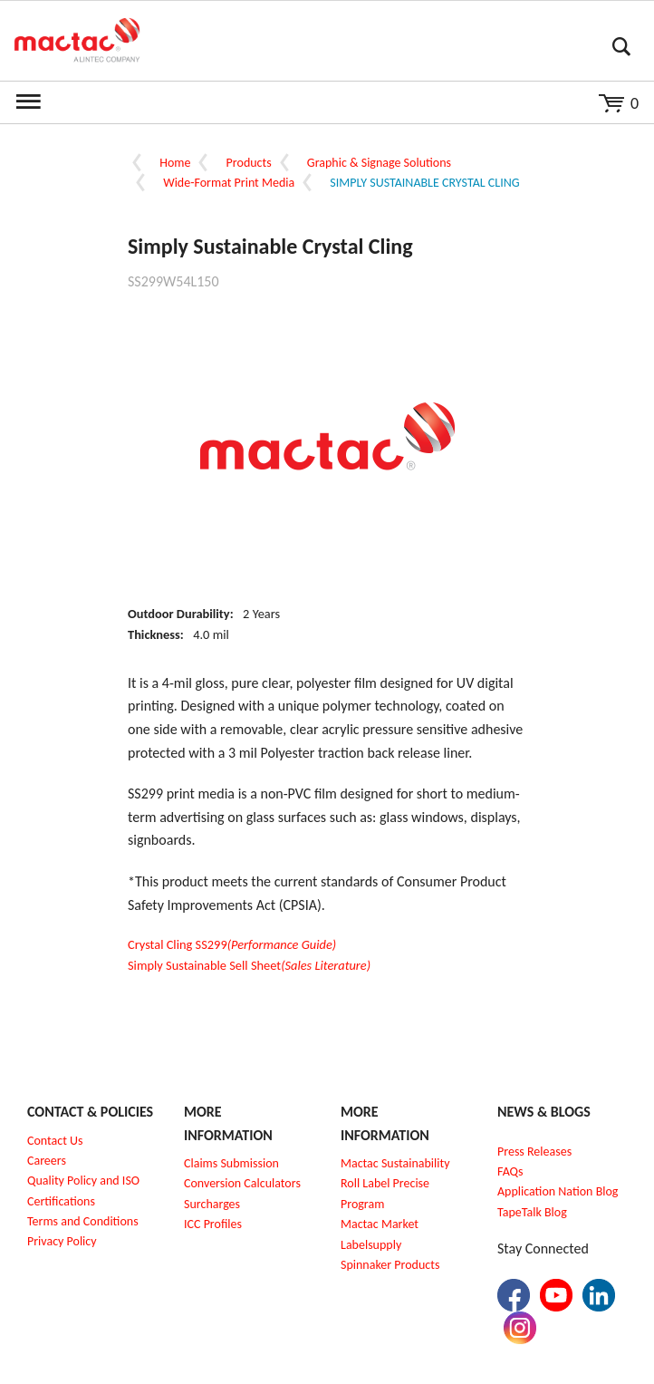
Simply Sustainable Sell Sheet (249, 965)
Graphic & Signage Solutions (379, 162)
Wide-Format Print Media (228, 182)
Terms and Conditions (83, 1221)
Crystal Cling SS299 (232, 944)
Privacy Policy (62, 1241)
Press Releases (534, 1151)
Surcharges (212, 1204)
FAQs (510, 1171)
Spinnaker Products (390, 1265)
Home (174, 162)
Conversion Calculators (242, 1183)
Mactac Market (379, 1224)
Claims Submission (231, 1163)
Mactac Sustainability (395, 1163)
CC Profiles (215, 1224)
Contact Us (55, 1140)
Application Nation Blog (557, 1191)
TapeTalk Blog (532, 1212)
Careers (46, 1160)
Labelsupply (371, 1245)
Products (249, 162)
